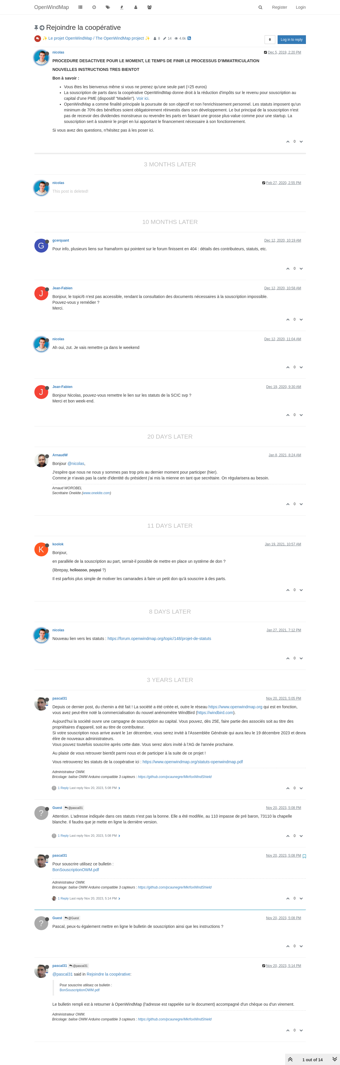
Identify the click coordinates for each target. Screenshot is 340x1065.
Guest (57, 808)
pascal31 (60, 698)
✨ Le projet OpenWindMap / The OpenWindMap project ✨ (96, 38)
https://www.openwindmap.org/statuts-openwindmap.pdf (193, 761)
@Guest (72, 918)
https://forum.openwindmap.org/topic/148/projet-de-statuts (159, 638)
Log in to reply (291, 40)
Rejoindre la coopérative (108, 974)
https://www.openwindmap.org (236, 707)
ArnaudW (60, 455)
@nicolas (76, 463)
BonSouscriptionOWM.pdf (76, 869)
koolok (58, 544)
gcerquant (61, 240)
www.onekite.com (96, 493)
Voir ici (142, 98)
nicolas (58, 52)
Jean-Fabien (63, 288)
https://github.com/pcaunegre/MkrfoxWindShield (175, 777)
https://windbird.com (215, 712)
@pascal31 (74, 808)
